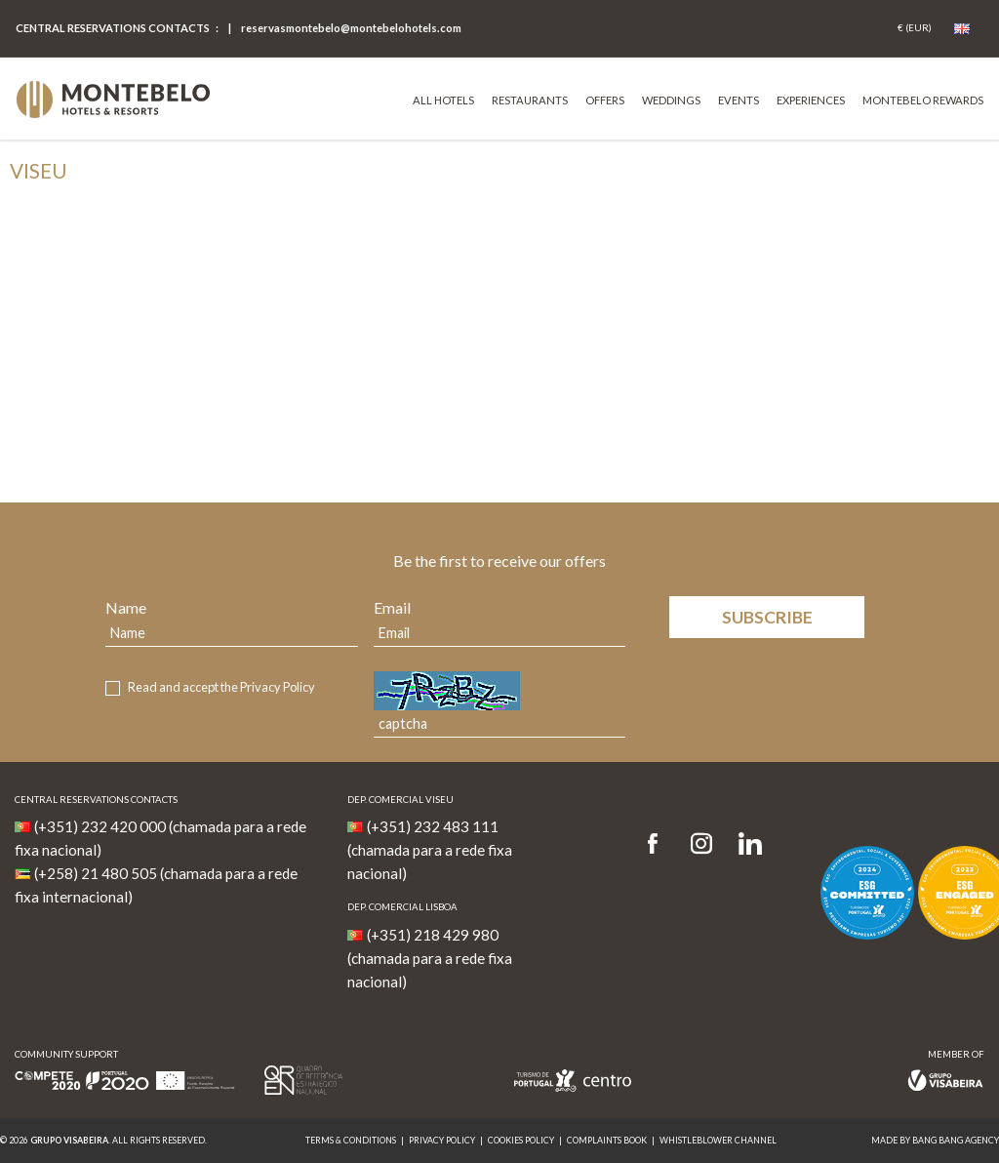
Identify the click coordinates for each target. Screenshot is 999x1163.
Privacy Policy (277, 687)
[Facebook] (659, 844)
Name (125, 607)
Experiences (811, 100)
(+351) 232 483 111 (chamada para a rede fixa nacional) (429, 850)
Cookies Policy (521, 1140)
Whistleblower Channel (718, 1140)
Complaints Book (607, 1140)
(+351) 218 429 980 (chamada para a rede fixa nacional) (429, 958)
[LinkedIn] (750, 844)
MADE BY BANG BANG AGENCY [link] (935, 1140)
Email (392, 607)
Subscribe (767, 617)
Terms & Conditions (350, 1140)
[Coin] (914, 28)
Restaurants (530, 100)
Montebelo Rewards (922, 100)
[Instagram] (701, 844)
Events (738, 100)
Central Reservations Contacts (113, 27)
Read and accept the (221, 687)
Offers (604, 100)
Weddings (671, 100)
